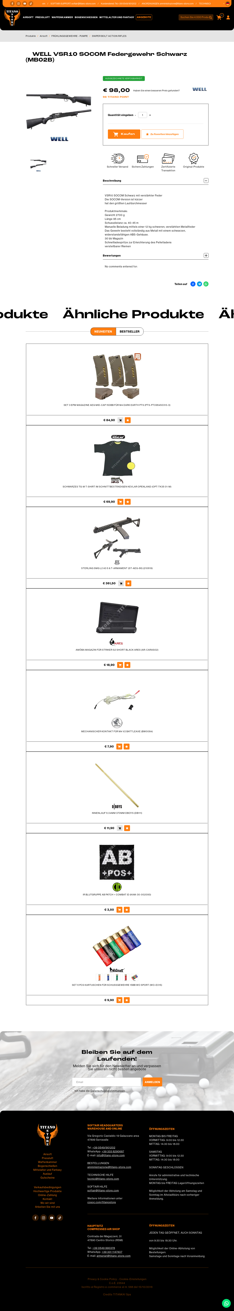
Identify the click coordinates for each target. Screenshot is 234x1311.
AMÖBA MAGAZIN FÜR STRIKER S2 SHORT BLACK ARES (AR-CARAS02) (117, 649)
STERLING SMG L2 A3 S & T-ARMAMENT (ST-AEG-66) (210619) (117, 568)
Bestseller (130, 331)
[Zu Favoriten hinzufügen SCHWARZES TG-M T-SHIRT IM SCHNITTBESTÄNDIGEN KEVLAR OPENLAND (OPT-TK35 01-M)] (128, 502)
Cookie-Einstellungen (132, 1279)
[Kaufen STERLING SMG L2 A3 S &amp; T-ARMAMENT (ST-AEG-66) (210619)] (121, 583)
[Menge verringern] (135, 115)
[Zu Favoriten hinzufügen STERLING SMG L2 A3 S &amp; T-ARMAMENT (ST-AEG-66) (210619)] (128, 583)
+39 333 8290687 (113, 1151)
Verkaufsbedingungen (47, 1187)
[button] (227, 3)
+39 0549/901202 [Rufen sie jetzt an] (131, 3)
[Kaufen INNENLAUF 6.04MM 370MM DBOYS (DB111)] (120, 828)
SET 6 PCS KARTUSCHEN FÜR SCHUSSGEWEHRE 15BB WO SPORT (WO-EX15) (117, 984)
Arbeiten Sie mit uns (47, 1206)
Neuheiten (103, 331)
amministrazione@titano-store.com (180, 3)
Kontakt (47, 1199)
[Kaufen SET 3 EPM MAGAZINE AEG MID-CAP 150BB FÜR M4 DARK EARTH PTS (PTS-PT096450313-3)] (120, 420)
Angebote (144, 17)
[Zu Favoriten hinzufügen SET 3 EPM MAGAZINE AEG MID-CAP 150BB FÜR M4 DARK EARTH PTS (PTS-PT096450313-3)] (128, 420)
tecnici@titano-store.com (103, 1178)
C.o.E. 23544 (117, 1283)
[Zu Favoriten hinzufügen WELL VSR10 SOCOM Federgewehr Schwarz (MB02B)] (162, 134)
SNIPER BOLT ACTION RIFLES (109, 36)
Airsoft (28, 17)
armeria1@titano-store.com (114, 1255)
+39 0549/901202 (103, 1147)
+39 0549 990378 (103, 1248)
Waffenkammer (62, 17)
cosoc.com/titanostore (101, 1202)
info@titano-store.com (111, 1155)
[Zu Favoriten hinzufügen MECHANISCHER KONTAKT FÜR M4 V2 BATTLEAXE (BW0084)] (127, 746)
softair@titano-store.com (87, 3)
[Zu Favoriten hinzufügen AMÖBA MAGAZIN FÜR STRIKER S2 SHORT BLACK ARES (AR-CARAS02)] (127, 665)
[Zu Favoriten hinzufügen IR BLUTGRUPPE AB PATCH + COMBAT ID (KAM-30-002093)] (127, 910)
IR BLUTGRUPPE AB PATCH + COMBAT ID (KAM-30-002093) (117, 894)
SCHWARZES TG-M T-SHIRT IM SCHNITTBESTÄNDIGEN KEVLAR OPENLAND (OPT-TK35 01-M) (117, 486)
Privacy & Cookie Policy (102, 1279)
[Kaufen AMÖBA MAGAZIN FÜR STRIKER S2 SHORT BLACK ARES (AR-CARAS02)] (120, 665)
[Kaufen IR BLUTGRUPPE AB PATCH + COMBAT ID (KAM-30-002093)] (119, 910)
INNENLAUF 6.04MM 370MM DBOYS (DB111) (117, 813)
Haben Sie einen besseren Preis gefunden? (156, 90)
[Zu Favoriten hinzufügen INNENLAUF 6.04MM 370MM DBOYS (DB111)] (127, 828)
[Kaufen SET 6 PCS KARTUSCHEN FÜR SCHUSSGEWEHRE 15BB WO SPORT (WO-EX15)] (119, 1000)
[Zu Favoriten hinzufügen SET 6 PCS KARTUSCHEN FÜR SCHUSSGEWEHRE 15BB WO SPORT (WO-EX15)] (127, 1000)
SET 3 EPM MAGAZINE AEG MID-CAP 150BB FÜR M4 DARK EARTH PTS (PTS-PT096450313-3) (117, 405)
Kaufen (124, 134)
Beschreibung (155, 180)
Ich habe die (100, 1090)
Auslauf (47, 1173)
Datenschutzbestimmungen (108, 1090)
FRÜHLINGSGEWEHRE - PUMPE (70, 36)
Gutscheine (47, 1177)
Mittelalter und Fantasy (116, 17)
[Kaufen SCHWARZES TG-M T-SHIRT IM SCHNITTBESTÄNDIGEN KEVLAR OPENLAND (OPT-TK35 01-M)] (120, 502)
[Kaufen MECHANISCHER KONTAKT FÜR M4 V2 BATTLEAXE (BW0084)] (119, 746)
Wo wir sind (47, 1202)
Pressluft (42, 17)
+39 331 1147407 (112, 1252)
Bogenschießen (86, 17)
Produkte (31, 36)
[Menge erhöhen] (150, 115)
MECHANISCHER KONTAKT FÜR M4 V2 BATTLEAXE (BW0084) (117, 731)
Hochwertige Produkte (47, 1191)
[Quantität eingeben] (142, 115)
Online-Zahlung (47, 1195)
